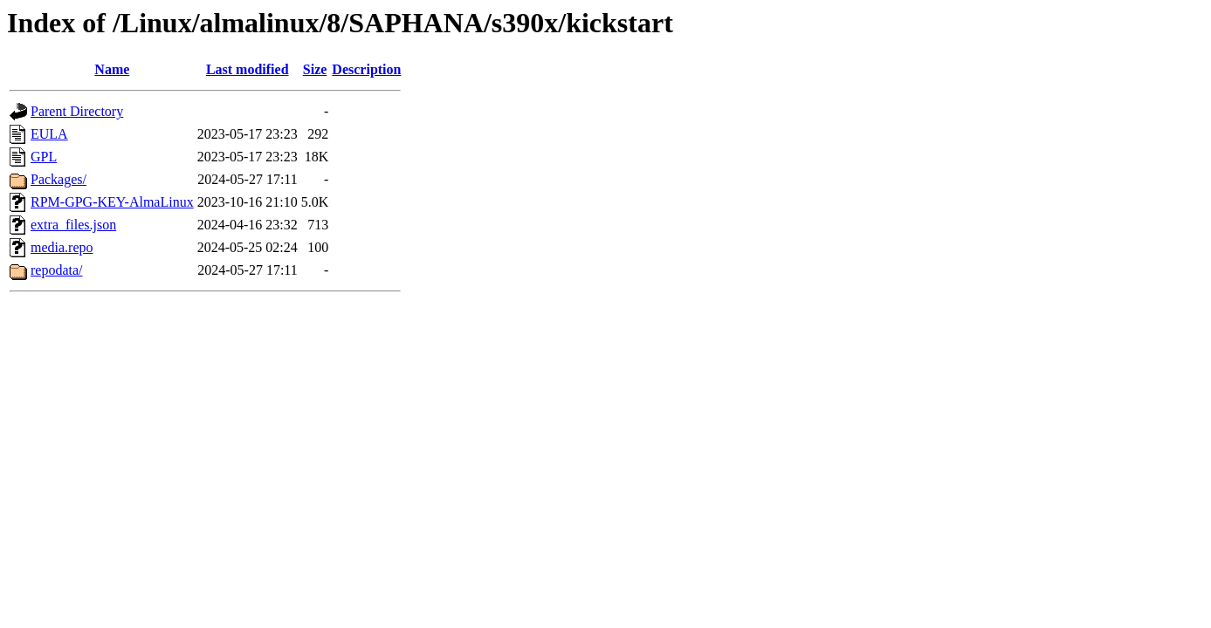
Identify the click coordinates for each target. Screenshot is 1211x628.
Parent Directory (77, 111)
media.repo (62, 247)
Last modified (247, 69)
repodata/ (57, 270)
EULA (49, 133)
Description (366, 69)
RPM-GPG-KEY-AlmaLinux (112, 202)
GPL (44, 156)
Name (111, 69)
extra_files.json (73, 224)
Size (315, 69)
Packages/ (58, 179)
